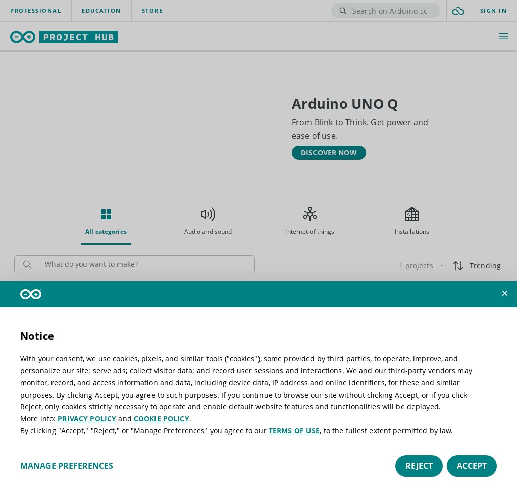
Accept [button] (472, 465)
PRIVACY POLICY (87, 418)
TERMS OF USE (294, 430)
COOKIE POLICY (161, 418)
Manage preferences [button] (66, 465)
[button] (505, 293)
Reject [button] (419, 465)
